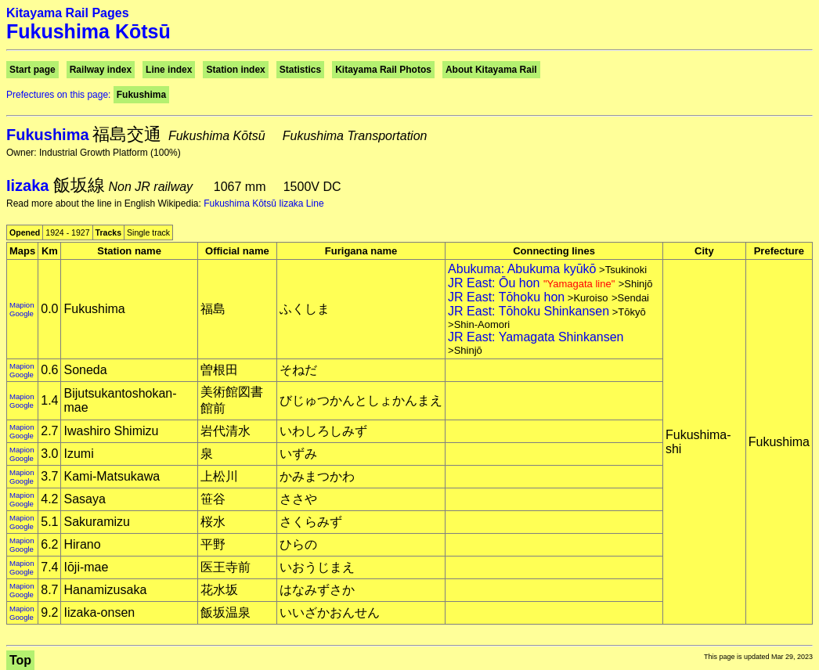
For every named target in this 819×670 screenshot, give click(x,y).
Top (20, 660)
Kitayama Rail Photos (383, 69)
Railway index (101, 69)
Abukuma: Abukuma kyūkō (522, 269)
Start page (32, 69)
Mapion (21, 305)
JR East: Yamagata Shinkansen (535, 337)
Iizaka (29, 185)
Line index (169, 69)
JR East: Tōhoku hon (506, 297)
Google (21, 313)
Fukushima (141, 94)
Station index (235, 69)
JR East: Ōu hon (533, 283)
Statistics (300, 69)
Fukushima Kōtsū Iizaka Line (263, 203)
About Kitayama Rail (491, 69)
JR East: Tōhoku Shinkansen (528, 311)
